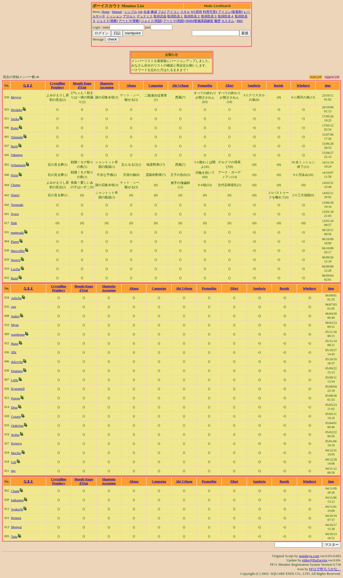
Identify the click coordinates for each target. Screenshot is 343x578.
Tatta (14, 537)
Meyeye (16, 97)
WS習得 (196, 12)
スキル (185, 12)
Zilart (229, 85)
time (328, 85)
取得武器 (160, 16)
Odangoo (17, 155)
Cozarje (16, 416)
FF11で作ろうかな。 (325, 569)
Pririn (14, 175)
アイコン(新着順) (230, 12)
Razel (14, 278)
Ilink (14, 223)
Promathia (204, 85)
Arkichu (16, 298)
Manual (117, 12)
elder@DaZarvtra (314, 560)
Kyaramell (18, 389)
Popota (15, 398)
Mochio (16, 453)
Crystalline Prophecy (57, 85)
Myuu (15, 325)
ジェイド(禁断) (107, 21)
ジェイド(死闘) (151, 21)
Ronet (15, 128)
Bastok (278, 85)
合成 (146, 12)
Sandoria (254, 85)
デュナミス (145, 16)
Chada (15, 491)
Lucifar (15, 269)
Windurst (303, 85)
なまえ (28, 85)
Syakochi (17, 509)
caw (13, 307)
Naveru (15, 260)
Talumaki (17, 137)
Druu (14, 407)
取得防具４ (226, 16)
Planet (15, 242)
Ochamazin (18, 165)
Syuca (15, 214)
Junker (15, 316)
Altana (131, 85)
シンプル (130, 12)
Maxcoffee (18, 251)
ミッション (114, 16)
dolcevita (17, 362)
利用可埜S (210, 12)
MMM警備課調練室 (199, 21)
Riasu (14, 344)
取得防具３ (209, 16)
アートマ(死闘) (174, 21)
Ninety (15, 195)
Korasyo (16, 443)
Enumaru (17, 371)
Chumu (15, 185)
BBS (240, 21)
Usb (13, 462)
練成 (154, 12)
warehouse (18, 334)
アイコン (173, 12)
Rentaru (16, 518)
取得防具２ (192, 16)
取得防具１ (175, 16)
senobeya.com (309, 556)
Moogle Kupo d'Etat (82, 85)
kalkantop (17, 500)
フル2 (162, 12)
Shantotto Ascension (106, 85)
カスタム (227, 21)
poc (13, 471)
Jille (13, 352)
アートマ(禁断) (129, 21)
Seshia (15, 435)
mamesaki (17, 233)
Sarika (15, 119)
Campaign (156, 85)
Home (105, 12)
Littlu (14, 380)
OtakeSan (17, 426)
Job (140, 12)
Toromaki (17, 205)
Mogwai (16, 527)
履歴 (217, 21)
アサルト (129, 16)
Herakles (17, 110)
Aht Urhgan (180, 85)
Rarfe (14, 146)
